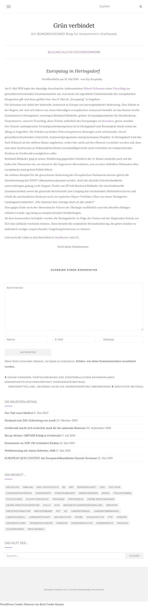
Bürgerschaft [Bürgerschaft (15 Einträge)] (86, 487)
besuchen (108, 121)
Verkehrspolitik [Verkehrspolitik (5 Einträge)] (81, 523)
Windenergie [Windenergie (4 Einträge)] (104, 523)
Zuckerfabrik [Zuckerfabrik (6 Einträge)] (15, 529)
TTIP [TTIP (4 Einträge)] (110, 517)
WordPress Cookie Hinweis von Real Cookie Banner (32, 604)
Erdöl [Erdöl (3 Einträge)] (106, 493)
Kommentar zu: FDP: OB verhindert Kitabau (32, 443)
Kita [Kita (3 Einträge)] (57, 505)
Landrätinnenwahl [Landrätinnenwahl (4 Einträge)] (106, 511)
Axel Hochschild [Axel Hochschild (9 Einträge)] (48, 487)
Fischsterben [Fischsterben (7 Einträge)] (122, 493)
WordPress (98, 589)
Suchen (134, 555)
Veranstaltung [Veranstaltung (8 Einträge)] (16, 523)
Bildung (54, 52)
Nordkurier (62, 237)
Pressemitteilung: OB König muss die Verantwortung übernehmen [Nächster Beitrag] (75, 386)
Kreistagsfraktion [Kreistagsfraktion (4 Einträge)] (18, 511)
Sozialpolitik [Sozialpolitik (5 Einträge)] (95, 517)
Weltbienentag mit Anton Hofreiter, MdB (30, 450)
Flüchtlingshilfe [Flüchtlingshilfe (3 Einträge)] (37, 499)
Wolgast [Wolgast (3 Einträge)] (123, 523)
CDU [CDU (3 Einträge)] (102, 487)
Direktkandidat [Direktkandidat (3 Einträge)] (65, 493)
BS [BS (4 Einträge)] (64, 487)
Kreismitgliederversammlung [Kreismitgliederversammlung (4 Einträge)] (83, 505)
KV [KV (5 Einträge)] (65, 511)
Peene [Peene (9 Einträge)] (79, 517)
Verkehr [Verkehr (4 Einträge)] (61, 523)
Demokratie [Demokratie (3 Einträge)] (43, 493)
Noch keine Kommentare (73, 246)
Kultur (67, 52)
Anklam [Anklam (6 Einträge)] (28, 487)
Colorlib (72, 589)
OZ (77, 237)
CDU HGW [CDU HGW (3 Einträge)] (114, 487)
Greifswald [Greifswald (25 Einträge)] (75, 499)
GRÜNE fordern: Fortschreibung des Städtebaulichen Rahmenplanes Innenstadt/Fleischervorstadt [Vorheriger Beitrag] (59, 379)
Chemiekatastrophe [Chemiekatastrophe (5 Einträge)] (19, 493)
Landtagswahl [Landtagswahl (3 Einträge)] (15, 517)
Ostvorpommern (86, 52)
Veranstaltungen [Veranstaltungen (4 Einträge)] (41, 523)
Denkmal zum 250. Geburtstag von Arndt (30, 420)
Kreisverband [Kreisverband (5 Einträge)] (43, 511)
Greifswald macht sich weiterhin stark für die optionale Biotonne (45, 428)
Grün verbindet (74, 25)
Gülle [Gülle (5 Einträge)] (47, 505)
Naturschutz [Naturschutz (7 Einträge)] (62, 517)
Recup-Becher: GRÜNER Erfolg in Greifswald (33, 435)
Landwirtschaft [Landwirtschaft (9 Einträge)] (39, 517)
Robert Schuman (94, 88)
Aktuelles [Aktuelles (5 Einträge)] (12, 487)
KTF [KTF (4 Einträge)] (58, 511)
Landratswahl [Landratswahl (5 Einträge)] (80, 511)
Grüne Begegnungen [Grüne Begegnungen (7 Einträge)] (100, 499)
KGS (7, 223)
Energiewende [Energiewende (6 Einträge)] (88, 493)
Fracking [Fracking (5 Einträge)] (59, 499)
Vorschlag (119, 88)
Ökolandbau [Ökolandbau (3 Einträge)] (36, 529)
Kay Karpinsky (94, 79)
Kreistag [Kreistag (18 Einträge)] (112, 505)
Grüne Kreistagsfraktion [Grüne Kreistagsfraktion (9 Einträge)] (23, 505)
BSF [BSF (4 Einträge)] (71, 487)
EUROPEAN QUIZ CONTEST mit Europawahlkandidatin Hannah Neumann (51, 458)
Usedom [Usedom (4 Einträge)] (122, 517)
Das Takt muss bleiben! (19, 413)
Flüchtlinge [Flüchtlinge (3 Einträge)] (14, 499)
